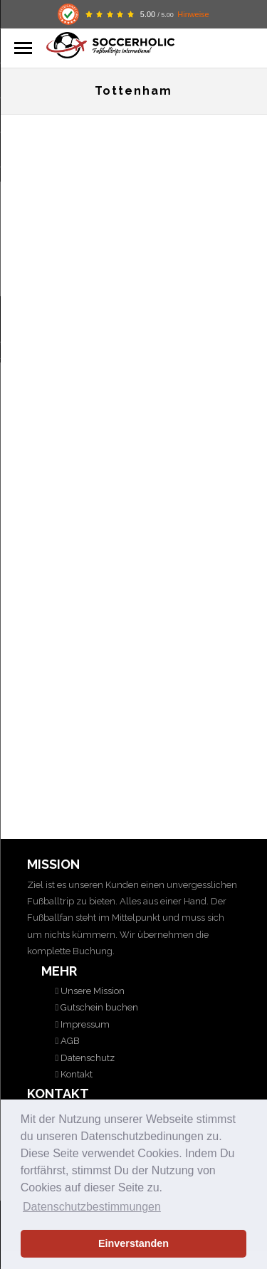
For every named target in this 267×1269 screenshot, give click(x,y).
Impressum (84, 1024)
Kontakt (75, 1074)
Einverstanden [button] (133, 1243)
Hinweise (193, 14)
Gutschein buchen (98, 1007)
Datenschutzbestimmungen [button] (92, 1207)
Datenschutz (86, 1058)
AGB (69, 1040)
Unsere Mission (91, 991)
